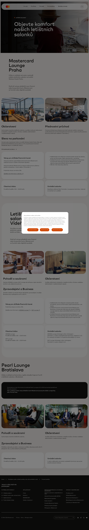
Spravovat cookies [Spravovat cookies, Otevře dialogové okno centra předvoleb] (57, 229)
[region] (45, 223)
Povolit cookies (33, 229)
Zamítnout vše (44, 229)
